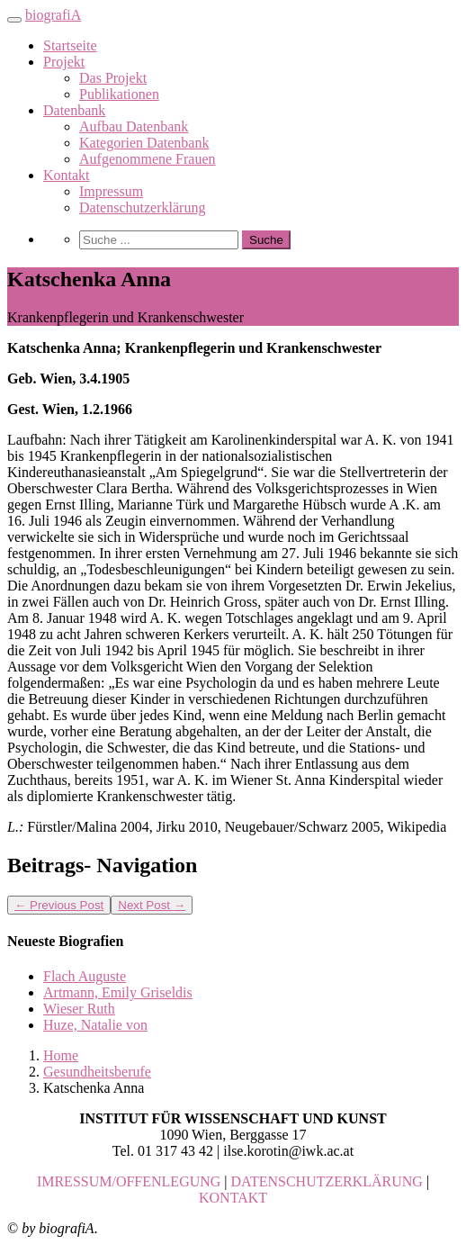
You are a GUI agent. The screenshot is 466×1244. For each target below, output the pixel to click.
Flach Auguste (84, 976)
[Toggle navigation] (14, 20)
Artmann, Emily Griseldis (118, 992)
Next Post (151, 905)
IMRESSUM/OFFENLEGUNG (128, 1181)
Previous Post (58, 905)
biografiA (53, 15)
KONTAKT (233, 1197)
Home (60, 1055)
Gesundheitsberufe (97, 1071)
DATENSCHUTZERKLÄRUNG (327, 1181)
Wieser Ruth (79, 1008)
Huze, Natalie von (95, 1024)
